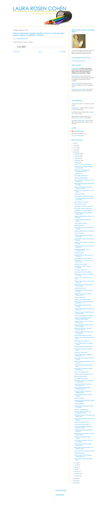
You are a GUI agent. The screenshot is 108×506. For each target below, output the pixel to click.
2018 (74, 145)
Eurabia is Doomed (79, 253)
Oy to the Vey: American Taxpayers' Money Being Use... (83, 456)
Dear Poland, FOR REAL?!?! (81, 175)
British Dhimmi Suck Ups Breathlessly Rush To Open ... (83, 285)
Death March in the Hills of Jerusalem (83, 206)
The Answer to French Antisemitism (83, 272)
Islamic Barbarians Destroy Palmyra (83, 258)
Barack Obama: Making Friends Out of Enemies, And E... (83, 448)
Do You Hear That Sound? (80, 270)
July (76, 463)
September (77, 160)
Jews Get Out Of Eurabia (80, 264)
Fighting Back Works (79, 225)
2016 (74, 149)
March (76, 471)
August (76, 162)
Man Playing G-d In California (81, 341)
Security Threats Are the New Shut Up (83, 374)
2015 (74, 152)
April (76, 469)
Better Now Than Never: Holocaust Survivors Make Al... (82, 329)
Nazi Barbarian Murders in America (83, 335)
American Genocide (79, 403)
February (77, 473)
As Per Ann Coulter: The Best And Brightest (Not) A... (82, 392)
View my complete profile (78, 135)
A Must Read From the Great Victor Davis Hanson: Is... (83, 385)
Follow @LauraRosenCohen (79, 61)
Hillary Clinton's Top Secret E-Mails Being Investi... (83, 444)
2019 (74, 143)
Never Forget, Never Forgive (81, 202)
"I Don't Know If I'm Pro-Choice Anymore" (84, 451)
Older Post (63, 51)
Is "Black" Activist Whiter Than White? (83, 315)
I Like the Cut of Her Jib (80, 288)
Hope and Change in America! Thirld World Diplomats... (83, 325)
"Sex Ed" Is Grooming (79, 297)
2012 (74, 483)
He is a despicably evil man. (21, 38)
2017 (74, 147)
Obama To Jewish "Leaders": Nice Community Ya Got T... (82, 412)
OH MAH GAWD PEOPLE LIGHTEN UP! (84, 231)
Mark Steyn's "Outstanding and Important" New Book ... (82, 170)
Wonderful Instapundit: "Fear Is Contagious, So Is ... (82, 250)
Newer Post (17, 51)
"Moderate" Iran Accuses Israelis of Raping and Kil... (83, 294)
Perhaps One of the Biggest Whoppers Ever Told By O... (83, 167)
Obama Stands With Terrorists (81, 422)
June (76, 465)
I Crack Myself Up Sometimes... (82, 424)
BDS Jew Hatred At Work (80, 376)
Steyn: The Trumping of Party (81, 372)
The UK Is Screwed (79, 233)
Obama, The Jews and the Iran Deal (83, 164)
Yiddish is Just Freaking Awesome (82, 299)
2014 (74, 478)
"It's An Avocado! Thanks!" (80, 223)
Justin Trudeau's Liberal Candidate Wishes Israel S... (82, 355)
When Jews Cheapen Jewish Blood (83, 208)
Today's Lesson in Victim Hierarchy (82, 210)
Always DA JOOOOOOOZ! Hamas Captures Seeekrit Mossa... (82, 318)
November (77, 156)
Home (39, 51)
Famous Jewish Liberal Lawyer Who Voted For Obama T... (83, 187)
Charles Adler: (75, 103)
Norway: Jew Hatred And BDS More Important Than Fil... (83, 427)
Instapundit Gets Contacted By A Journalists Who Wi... (82, 388)
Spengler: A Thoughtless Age (81, 409)
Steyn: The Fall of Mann (80, 204)
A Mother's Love (78, 173)
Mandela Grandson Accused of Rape (83, 346)
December (77, 154)
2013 (74, 480)
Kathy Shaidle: (75, 108)
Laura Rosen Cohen (78, 131)
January (77, 475)
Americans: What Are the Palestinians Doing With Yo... (83, 332)
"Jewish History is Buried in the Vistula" (84, 196)
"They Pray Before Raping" (81, 178)
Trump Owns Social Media (80, 352)
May (76, 467)
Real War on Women (79, 194)
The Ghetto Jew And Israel (80, 378)
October (77, 158)
